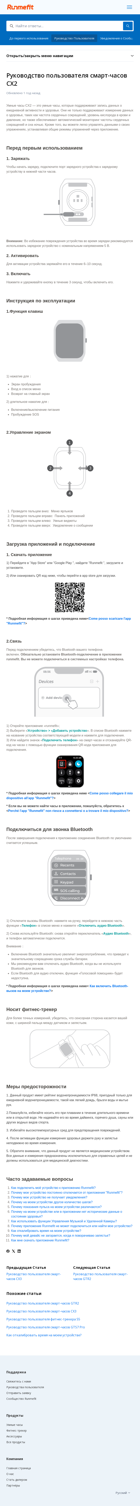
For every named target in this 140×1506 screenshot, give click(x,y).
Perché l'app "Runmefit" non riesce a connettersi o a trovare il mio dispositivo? (68, 810)
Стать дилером (16, 1480)
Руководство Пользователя (74, 38)
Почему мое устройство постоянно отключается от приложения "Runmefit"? (66, 1192)
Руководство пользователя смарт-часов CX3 (41, 1311)
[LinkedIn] (19, 1251)
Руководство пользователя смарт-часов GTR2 (42, 1303)
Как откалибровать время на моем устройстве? (46, 1230)
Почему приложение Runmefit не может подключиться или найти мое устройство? (71, 1226)
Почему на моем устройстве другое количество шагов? (52, 1202)
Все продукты (15, 1442)
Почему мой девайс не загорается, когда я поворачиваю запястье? (60, 1235)
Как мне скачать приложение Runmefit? (40, 1240)
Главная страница (18, 1468)
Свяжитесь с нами (18, 1381)
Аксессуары (14, 1436)
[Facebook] (8, 1251)
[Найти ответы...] (70, 26)
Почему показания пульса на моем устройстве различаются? (56, 1207)
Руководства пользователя (25, 1387)
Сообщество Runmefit (21, 1399)
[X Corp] (13, 1251)
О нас (10, 1474)
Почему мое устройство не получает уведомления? (49, 1197)
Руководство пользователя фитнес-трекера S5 (43, 1319)
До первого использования (28, 38)
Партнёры (13, 1485)
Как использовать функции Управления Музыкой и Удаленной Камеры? (64, 1221)
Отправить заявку (18, 1393)
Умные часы (14, 1425)
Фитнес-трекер (16, 1430)
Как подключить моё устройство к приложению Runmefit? (53, 1187)
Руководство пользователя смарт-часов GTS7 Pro (45, 1327)
